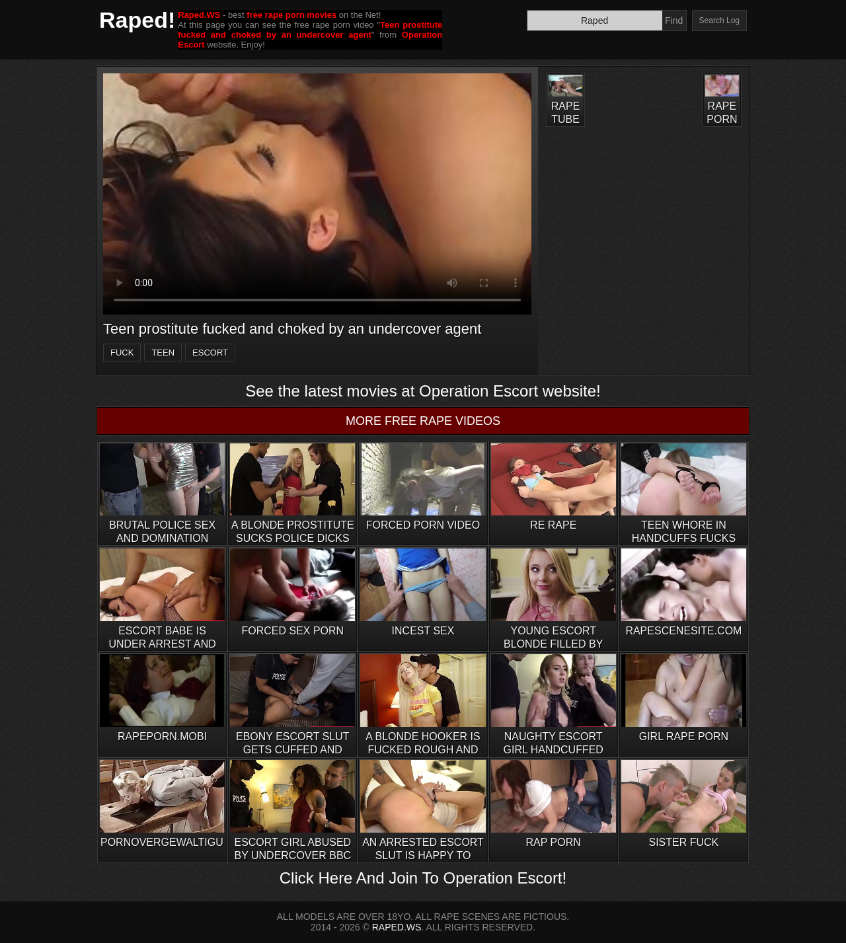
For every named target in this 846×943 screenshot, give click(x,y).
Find (674, 20)
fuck (122, 353)
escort (210, 353)
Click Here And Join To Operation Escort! (423, 878)
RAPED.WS (397, 927)
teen (162, 353)
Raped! (137, 19)
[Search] (594, 20)
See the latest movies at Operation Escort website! (423, 391)
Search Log (719, 20)
